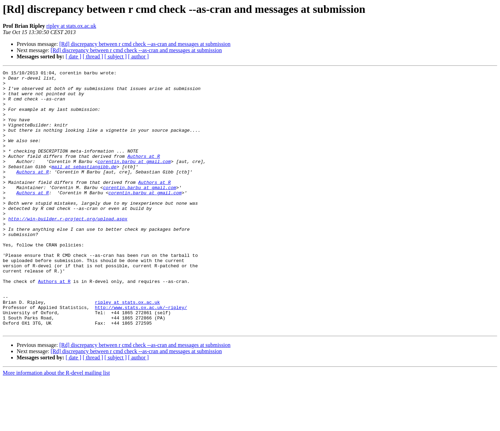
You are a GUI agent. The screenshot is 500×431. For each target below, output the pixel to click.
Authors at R (143, 174)
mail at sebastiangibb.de (83, 186)
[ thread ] (93, 56)
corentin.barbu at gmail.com (134, 180)
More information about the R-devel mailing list (56, 425)
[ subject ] (116, 56)
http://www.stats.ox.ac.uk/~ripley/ (141, 355)
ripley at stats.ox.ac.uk (71, 26)
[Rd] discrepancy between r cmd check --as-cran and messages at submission (145, 44)
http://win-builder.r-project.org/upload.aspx (67, 249)
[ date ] (73, 56)
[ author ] (138, 56)
